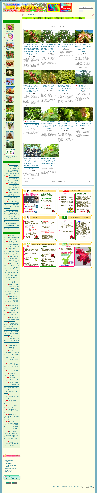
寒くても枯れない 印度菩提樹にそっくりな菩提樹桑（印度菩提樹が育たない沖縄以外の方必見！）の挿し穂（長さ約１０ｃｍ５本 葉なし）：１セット (66, 118)
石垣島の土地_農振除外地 (11, 468)
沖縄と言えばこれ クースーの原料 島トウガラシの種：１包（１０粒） (11, 347)
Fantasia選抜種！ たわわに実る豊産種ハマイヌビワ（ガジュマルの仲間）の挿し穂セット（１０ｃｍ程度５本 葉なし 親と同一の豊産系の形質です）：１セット (31, 81)
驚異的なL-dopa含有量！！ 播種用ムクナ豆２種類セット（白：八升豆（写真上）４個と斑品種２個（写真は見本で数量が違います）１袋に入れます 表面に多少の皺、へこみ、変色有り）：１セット (11, 289)
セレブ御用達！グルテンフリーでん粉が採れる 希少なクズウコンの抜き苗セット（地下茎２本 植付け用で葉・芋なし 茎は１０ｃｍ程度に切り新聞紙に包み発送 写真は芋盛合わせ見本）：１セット (11, 170)
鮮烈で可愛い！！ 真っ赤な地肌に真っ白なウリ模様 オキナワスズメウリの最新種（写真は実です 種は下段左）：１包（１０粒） (11, 252)
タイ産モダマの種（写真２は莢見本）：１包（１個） (11, 402)
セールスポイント (9, 463)
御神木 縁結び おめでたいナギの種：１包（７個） (11, 314)
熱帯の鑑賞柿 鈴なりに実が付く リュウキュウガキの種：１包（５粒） (11, 443)
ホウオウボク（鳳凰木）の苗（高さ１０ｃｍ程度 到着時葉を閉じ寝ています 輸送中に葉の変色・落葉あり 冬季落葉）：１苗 (11, 332)
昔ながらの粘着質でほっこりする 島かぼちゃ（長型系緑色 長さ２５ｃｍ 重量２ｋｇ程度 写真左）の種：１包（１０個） (11, 205)
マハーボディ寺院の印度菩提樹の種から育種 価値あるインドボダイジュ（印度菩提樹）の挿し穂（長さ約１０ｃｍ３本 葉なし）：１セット (49, 118)
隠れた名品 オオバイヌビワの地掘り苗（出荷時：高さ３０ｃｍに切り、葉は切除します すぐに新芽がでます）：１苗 (31, 117)
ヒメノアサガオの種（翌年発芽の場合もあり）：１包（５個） (11, 396)
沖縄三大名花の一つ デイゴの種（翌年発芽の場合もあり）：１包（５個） (11, 319)
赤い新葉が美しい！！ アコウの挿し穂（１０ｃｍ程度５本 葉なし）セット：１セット (49, 79)
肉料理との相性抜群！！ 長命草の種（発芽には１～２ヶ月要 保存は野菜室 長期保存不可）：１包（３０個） (11, 300)
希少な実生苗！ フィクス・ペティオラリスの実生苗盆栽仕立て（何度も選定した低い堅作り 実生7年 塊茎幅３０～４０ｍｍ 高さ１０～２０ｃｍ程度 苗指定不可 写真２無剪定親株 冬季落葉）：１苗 (31, 156)
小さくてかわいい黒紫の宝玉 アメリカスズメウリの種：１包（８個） (11, 324)
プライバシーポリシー (89, 486)
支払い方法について (69, 486)
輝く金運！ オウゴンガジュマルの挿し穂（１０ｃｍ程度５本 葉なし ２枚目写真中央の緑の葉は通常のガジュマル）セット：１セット (66, 81)
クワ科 (34, 14)
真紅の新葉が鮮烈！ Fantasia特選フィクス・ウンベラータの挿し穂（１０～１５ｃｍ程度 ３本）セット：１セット (83, 117)
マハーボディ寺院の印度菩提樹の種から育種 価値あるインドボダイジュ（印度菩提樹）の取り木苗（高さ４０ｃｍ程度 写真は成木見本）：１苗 (49, 154)
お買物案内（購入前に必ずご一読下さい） (12, 156)
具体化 (7, 466)
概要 (6, 461)
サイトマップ (8, 471)
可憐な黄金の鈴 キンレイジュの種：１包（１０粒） (11, 411)
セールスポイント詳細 (10, 465)
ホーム (24, 14)
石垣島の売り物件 (9, 470)
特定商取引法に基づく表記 (58, 486)
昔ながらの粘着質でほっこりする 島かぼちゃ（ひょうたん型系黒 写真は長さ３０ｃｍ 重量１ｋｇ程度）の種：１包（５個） (11, 187)
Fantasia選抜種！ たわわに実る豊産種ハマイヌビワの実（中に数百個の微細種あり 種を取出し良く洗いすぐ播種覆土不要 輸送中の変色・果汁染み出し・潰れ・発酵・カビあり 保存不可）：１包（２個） (31, 42)
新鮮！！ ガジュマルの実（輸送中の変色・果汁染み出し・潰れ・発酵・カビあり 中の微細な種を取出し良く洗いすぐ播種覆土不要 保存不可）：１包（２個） (49, 40)
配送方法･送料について (79, 486)
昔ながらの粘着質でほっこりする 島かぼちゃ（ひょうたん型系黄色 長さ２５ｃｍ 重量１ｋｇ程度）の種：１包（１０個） (12, 196)
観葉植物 (30, 14)
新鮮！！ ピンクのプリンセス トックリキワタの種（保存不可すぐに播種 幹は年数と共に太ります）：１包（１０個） (11, 386)
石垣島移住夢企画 (9, 460)
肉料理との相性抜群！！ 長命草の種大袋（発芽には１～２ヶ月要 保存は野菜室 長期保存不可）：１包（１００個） (11, 340)
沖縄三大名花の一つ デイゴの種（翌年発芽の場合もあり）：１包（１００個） (11, 237)
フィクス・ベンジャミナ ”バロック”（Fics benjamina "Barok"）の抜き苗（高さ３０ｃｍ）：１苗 (83, 80)
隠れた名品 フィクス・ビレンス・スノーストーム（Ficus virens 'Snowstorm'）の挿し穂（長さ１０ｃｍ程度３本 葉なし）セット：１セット (83, 40)
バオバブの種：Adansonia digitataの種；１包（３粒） (11, 379)
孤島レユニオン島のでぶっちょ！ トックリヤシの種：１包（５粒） (11, 359)
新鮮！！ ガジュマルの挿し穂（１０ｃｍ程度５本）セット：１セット (66, 39)
